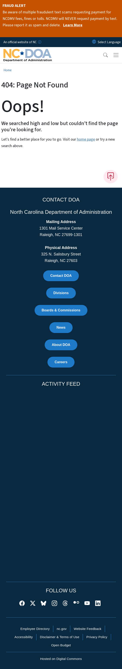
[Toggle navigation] (116, 55)
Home (7, 70)
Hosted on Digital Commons (61, 659)
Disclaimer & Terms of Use (59, 637)
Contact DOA (61, 275)
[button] (103, 55)
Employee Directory (35, 629)
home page (86, 139)
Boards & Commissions (61, 310)
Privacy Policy (96, 637)
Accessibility (23, 637)
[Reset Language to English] (94, 42)
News (61, 327)
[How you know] (39, 42)
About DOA (61, 345)
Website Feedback (87, 629)
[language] (109, 42)
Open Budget (61, 645)
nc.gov (62, 629)
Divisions (61, 293)
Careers (61, 362)
